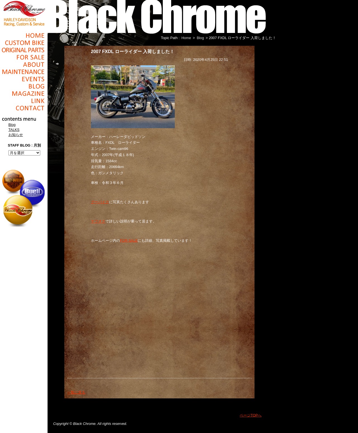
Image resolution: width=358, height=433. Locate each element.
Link (24, 100)
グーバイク (100, 202)
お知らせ (15, 135)
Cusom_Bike (24, 42)
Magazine (24, 93)
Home (24, 35)
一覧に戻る (76, 392)
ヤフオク (98, 221)
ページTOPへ (251, 415)
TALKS (14, 130)
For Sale (24, 57)
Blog (24, 86)
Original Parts (24, 50)
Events (24, 79)
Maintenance (24, 71)
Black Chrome (24, 13)
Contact (24, 108)
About (24, 64)
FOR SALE (129, 240)
